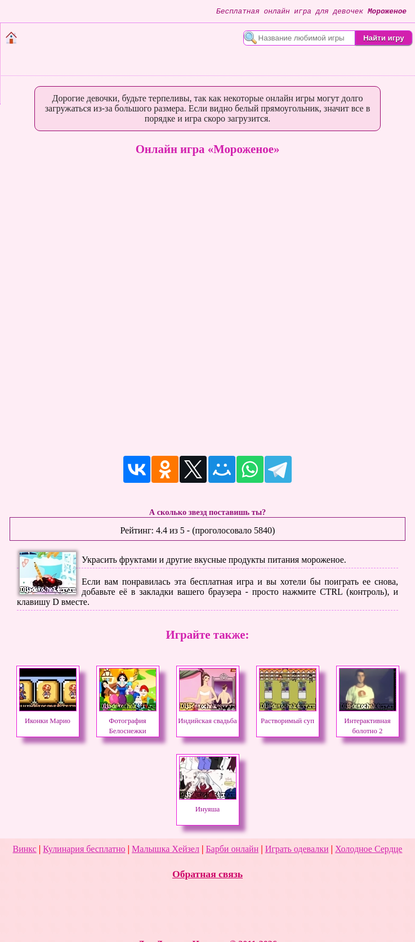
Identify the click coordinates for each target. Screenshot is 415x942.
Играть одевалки (297, 849)
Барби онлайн (232, 849)
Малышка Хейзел (165, 849)
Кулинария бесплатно (84, 849)
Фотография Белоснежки (128, 721)
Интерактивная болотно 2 (367, 721)
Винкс (25, 849)
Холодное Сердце (368, 849)
